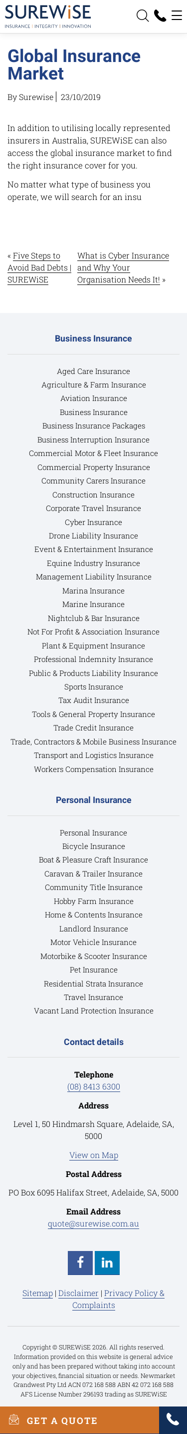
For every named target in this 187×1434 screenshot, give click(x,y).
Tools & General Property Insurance (93, 714)
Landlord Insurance (93, 929)
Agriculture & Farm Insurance (93, 385)
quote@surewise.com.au (93, 1223)
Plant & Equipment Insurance (93, 645)
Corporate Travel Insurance (93, 508)
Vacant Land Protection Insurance (94, 1011)
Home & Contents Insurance (94, 915)
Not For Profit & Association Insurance (93, 631)
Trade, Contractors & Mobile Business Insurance (93, 741)
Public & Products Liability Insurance (93, 673)
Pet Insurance (94, 969)
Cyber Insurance (93, 522)
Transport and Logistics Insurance (94, 755)
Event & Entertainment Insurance (93, 549)
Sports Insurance (93, 687)
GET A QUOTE (49, 1420)
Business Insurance (94, 412)
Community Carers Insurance (93, 481)
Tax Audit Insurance (93, 700)
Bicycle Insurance (93, 846)
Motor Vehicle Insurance (93, 942)
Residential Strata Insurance (93, 983)
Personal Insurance (93, 833)
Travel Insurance (93, 997)
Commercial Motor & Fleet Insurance (93, 453)
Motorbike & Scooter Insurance (93, 956)
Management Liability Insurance (94, 577)
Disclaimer (78, 1293)
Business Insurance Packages (93, 425)
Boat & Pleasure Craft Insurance (93, 859)
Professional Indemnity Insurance (93, 659)
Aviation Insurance (93, 398)
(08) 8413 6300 (93, 1086)
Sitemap (37, 1293)
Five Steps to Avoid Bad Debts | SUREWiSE (39, 267)
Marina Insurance (93, 591)
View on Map (93, 1155)
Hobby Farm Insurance (94, 901)
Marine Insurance (93, 604)
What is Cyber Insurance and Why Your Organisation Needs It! (123, 267)
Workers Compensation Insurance (94, 769)
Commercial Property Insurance (93, 467)
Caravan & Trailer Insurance (93, 873)
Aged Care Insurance (93, 371)
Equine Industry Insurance (93, 563)
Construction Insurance (93, 495)
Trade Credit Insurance (93, 727)
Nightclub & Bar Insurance (94, 618)
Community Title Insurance (94, 887)
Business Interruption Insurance (93, 439)
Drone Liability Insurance (93, 535)
